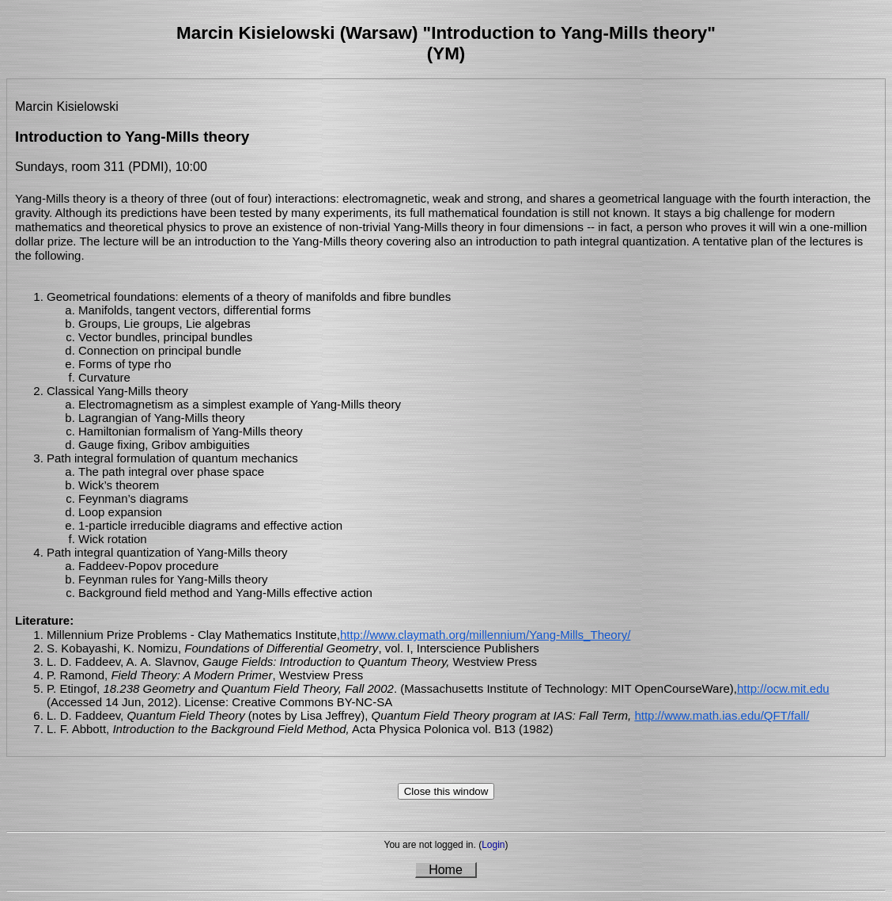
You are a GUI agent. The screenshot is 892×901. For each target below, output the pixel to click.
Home (446, 869)
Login (493, 844)
